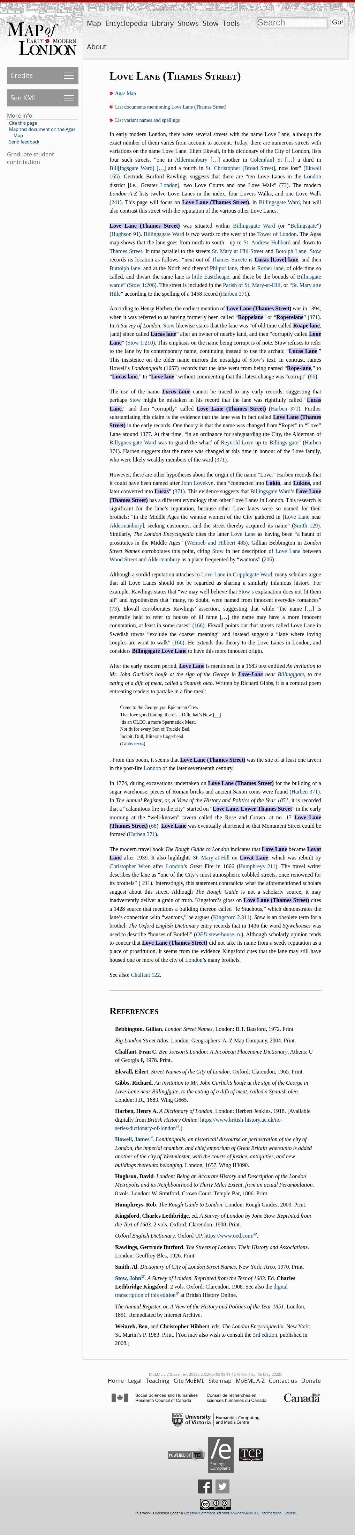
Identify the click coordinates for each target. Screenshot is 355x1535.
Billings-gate (284, 442)
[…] (215, 160)
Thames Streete (229, 260)
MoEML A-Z (250, 1381)
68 (154, 826)
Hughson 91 (125, 234)
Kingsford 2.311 (231, 917)
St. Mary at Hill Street (238, 251)
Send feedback (24, 142)
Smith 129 (306, 526)
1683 (152, 1100)
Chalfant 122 (145, 975)
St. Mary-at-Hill (211, 858)
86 (312, 376)
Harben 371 (234, 294)
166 (198, 625)
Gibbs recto (133, 743)
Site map (220, 1381)
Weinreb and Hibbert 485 (216, 543)
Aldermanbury (191, 160)
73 (284, 185)
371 (313, 317)
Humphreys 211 (257, 866)
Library (162, 23)
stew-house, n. (218, 934)
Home (116, 1381)
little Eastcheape (210, 277)
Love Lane (297, 517)
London (312, 176)
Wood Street (123, 559)
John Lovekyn (197, 483)
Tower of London (277, 234)
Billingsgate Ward (279, 202)
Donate (311, 1381)
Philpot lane (223, 268)
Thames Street (125, 251)
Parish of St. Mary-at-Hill (251, 285)
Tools (231, 23)
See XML (23, 97)
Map (94, 23)
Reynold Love (237, 442)
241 (115, 202)
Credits (21, 75)
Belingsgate (303, 226)
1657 (210, 1165)
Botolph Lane (290, 251)
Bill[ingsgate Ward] (131, 168)
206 (268, 559)
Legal (135, 1381)
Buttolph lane (124, 268)
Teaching (157, 1381)
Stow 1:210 (140, 343)
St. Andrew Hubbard (266, 242)
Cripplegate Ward (252, 574)
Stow (211, 23)
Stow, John (128, 1278)
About (96, 46)
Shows (188, 23)
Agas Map (125, 93)
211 (146, 883)
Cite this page (23, 123)
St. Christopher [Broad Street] (240, 168)
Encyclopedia (126, 23)
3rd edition (265, 1335)
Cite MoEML (189, 1381)
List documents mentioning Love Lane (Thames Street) (170, 107)
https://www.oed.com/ (229, 1236)
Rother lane (270, 268)
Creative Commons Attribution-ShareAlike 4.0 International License (240, 1513)
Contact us (283, 1381)
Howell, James (132, 1139)
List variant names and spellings (147, 120)
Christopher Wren (130, 866)
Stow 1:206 (142, 285)
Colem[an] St (266, 160)
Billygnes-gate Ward (132, 442)
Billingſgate (291, 674)
